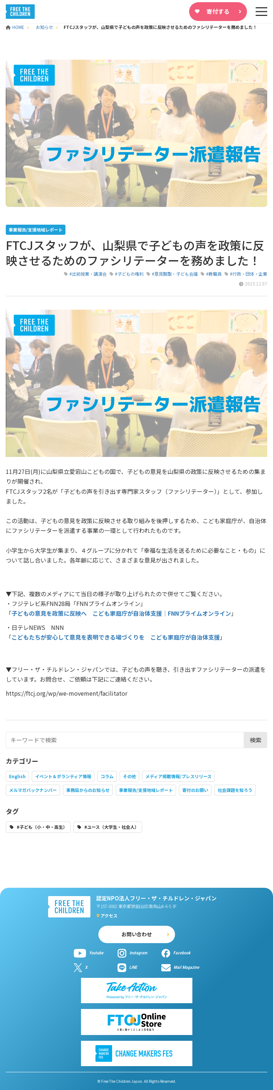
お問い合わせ (136, 934)
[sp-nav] (261, 11)
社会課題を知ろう (235, 790)
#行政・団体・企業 (248, 274)
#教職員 (214, 274)
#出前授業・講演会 (88, 274)
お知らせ (44, 27)
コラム (107, 776)
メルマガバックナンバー (33, 790)
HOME (15, 27)
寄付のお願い (195, 790)
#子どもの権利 (129, 274)
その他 (129, 776)
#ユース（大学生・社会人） (111, 827)
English (17, 776)
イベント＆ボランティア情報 (63, 776)
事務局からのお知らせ (88, 790)
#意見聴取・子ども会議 (175, 274)
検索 (255, 739)
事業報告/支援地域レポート (146, 790)
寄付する (218, 11)
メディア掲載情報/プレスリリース (178, 776)
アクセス (109, 915)
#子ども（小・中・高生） (42, 827)
